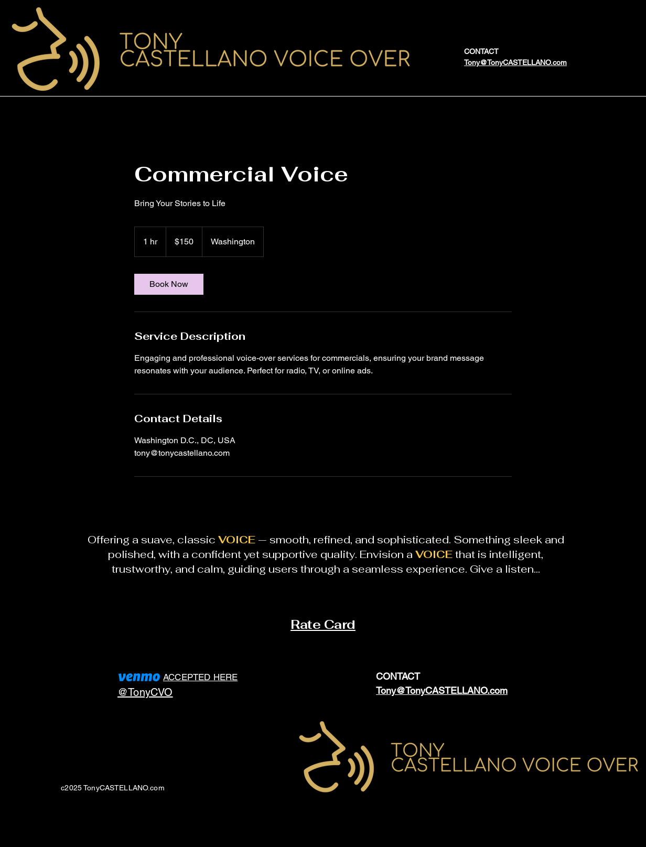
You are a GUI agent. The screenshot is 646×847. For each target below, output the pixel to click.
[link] (168, 284)
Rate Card (323, 624)
